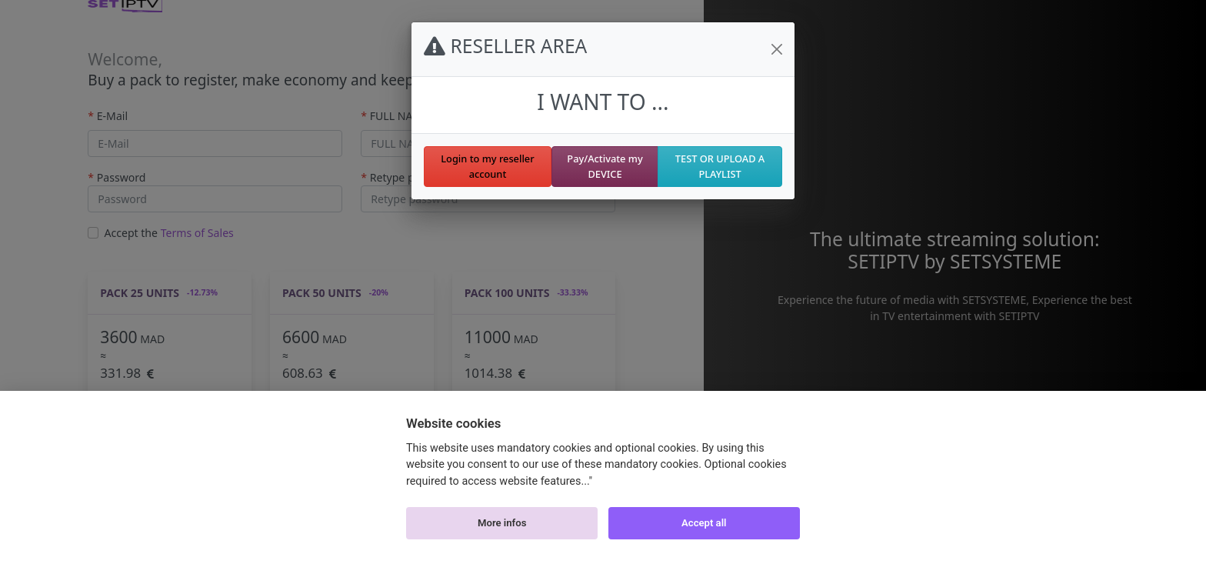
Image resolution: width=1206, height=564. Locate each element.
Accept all (703, 523)
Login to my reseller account (487, 166)
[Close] (776, 49)
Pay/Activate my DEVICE (604, 166)
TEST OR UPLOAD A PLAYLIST (720, 166)
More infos (502, 523)
